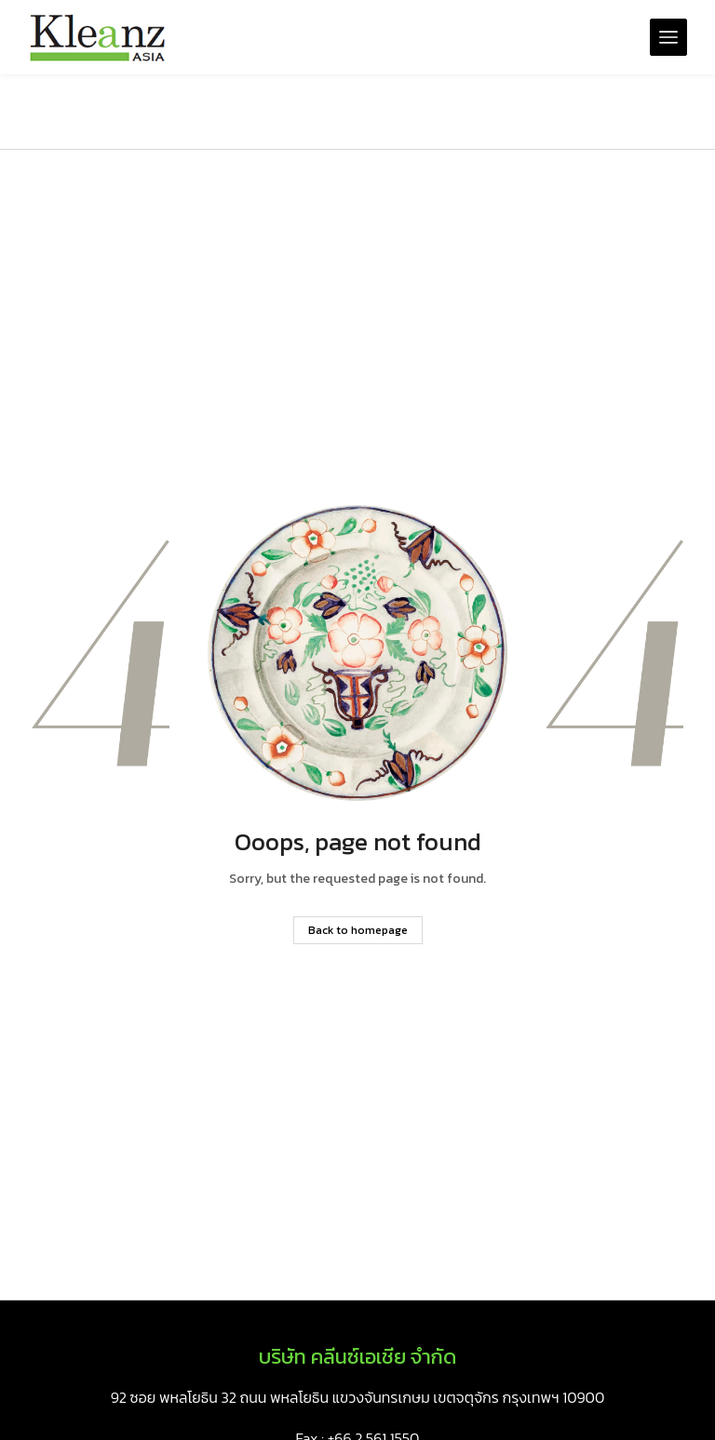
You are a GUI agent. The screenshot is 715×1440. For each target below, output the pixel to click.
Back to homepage (358, 930)
